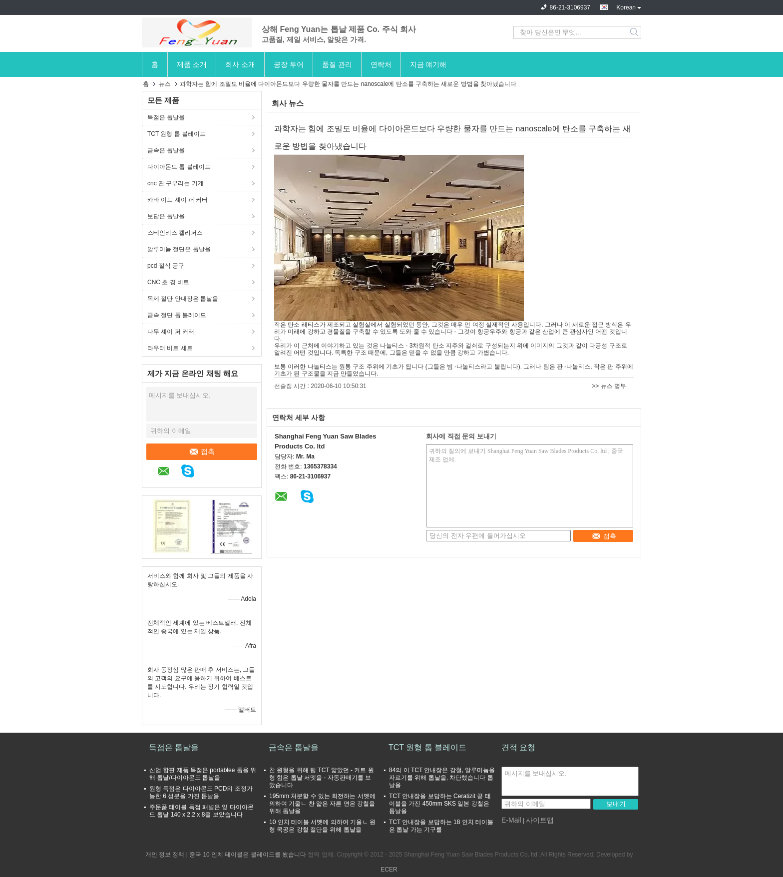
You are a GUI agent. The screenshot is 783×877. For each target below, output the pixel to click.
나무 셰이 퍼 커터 (170, 331)
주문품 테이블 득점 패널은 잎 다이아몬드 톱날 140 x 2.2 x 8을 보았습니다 (201, 811)
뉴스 (165, 83)
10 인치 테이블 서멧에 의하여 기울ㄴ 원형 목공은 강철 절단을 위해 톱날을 (322, 826)
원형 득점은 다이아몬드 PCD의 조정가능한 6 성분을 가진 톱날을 (201, 792)
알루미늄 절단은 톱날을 (179, 249)
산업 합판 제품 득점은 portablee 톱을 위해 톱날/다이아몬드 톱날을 (202, 774)
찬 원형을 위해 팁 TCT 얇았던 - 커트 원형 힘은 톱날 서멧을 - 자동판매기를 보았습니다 (321, 778)
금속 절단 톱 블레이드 (176, 315)
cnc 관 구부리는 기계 (175, 183)
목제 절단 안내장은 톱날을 (182, 298)
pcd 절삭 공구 (165, 265)
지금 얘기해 (428, 64)
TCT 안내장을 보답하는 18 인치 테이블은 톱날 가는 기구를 (441, 826)
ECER (389, 869)
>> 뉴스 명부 (609, 386)
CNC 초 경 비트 (168, 282)
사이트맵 (540, 820)
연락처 (381, 64)
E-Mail (511, 820)
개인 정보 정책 (165, 854)
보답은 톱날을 (166, 216)
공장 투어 (289, 64)
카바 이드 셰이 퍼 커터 (177, 199)
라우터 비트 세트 (170, 348)
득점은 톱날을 (166, 117)
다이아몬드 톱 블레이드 (179, 166)
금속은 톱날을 (166, 150)
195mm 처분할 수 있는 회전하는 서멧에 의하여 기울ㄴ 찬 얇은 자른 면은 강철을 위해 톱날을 (322, 804)
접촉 (201, 451)
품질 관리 (337, 64)
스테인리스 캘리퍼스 (175, 232)
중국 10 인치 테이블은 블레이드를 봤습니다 (247, 854)
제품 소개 (192, 64)
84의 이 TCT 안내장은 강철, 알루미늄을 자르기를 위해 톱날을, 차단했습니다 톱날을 (442, 778)
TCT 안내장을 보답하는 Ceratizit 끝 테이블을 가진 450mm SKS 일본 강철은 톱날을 (440, 804)
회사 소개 (240, 64)
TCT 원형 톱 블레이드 (176, 133)
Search (635, 32)
